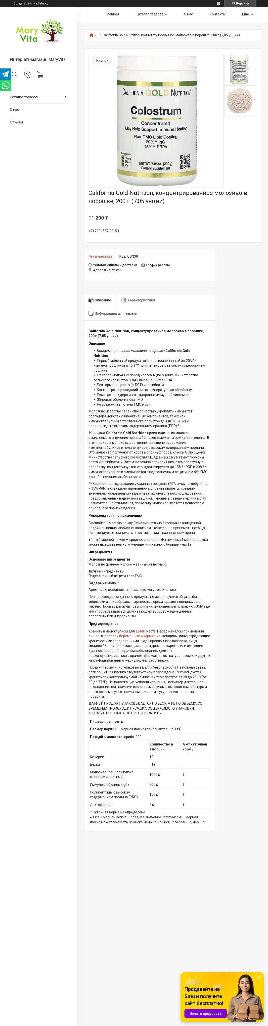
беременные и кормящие (140, 636)
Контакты (217, 14)
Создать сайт (22, 3)
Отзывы (16, 122)
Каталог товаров (24, 97)
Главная (112, 14)
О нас (14, 110)
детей (140, 631)
